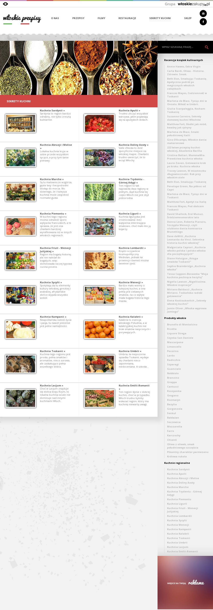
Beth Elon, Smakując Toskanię (186, 181)
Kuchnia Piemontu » (53, 213)
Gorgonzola (174, 408)
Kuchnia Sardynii (178, 469)
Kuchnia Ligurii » (130, 213)
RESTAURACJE (127, 18)
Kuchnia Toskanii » (52, 351)
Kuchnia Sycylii (177, 520)
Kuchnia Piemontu (179, 499)
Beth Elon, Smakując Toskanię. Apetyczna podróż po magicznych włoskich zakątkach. (187, 83)
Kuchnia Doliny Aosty (181, 482)
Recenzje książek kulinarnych (183, 60)
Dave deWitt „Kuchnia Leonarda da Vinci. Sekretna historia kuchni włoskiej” (185, 239)
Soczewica (174, 422)
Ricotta (172, 329)
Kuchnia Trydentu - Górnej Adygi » (131, 180)
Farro (170, 431)
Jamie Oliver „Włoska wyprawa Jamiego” (187, 310)
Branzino (173, 377)
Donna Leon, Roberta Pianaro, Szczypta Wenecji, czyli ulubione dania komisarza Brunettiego (186, 226)
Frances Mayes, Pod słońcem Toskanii (185, 208)
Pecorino (172, 351)
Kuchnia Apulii (176, 473)
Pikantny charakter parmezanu (188, 452)
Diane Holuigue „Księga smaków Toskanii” (182, 260)
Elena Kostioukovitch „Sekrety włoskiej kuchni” (186, 302)
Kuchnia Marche (178, 487)
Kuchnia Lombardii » (132, 248)
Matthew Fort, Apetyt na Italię (186, 201)
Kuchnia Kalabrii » (131, 316)
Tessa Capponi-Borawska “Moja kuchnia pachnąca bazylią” (187, 275)
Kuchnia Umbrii (177, 542)
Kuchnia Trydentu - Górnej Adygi (184, 493)
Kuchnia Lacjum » (51, 385)
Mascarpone (175, 342)
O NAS (55, 18)
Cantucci (173, 386)
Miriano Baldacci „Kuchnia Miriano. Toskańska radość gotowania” (184, 293)
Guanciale (174, 368)
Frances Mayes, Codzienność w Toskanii (187, 94)
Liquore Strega (176, 333)
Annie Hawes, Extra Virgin (184, 66)
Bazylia (172, 404)
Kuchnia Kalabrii (178, 533)
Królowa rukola (177, 456)
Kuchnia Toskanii (178, 538)
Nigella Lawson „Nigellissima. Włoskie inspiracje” (186, 283)
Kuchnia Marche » (52, 179)
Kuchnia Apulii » (129, 110)
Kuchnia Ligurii (177, 503)
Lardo (171, 355)
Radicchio (173, 360)
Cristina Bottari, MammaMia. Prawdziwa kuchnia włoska (186, 156)
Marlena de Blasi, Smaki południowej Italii (183, 133)
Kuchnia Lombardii (179, 516)
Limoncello (174, 346)
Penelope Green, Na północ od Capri (186, 188)
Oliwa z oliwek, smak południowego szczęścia (182, 446)
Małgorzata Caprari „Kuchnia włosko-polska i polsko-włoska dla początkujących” (186, 251)
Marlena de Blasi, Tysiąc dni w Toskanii (187, 195)
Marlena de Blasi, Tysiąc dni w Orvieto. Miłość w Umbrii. (187, 102)
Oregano (172, 395)
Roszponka (174, 391)
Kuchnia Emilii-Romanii (182, 551)
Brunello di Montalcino (182, 324)
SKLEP (187, 18)
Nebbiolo (173, 373)
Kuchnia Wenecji (178, 524)
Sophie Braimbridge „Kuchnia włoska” (186, 267)
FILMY (101, 18)
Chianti (172, 439)
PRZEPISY (78, 18)
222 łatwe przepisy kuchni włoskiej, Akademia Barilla (184, 149)
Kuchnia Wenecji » (131, 282)
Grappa (172, 382)
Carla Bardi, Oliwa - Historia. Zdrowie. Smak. (185, 72)
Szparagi (173, 364)
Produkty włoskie (175, 318)
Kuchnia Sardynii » (52, 110)
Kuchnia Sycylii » (51, 282)
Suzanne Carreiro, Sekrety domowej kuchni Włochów (184, 118)
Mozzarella (174, 426)
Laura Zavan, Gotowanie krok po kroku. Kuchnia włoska (186, 164)
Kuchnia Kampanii (179, 529)
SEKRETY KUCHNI (160, 18)
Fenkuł (171, 413)
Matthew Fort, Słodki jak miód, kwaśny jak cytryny (187, 125)
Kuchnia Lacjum (177, 547)
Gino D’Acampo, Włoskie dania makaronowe (187, 141)
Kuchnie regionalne (177, 462)
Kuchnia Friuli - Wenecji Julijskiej (182, 509)
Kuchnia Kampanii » (53, 316)
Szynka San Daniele (180, 337)
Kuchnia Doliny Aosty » (133, 144)
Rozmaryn (173, 399)
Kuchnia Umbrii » (130, 351)
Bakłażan (173, 417)
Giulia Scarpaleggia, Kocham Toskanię (186, 110)
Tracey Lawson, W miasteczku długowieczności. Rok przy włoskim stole (186, 174)
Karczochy (173, 435)
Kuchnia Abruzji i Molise (183, 478)
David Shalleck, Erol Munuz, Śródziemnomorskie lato (185, 215)
